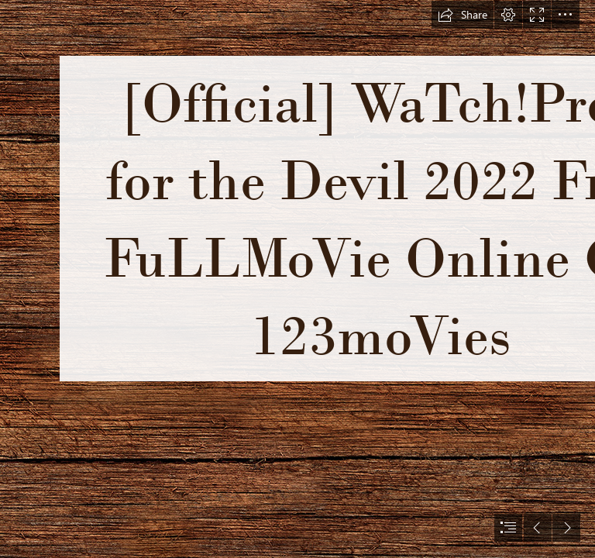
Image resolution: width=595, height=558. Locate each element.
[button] (463, 15)
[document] (297, 279)
